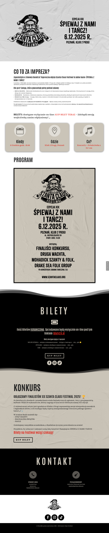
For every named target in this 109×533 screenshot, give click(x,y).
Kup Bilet (54, 356)
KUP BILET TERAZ (65, 114)
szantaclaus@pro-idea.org (76, 486)
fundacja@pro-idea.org (32, 487)
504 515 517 (33, 486)
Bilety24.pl (59, 333)
